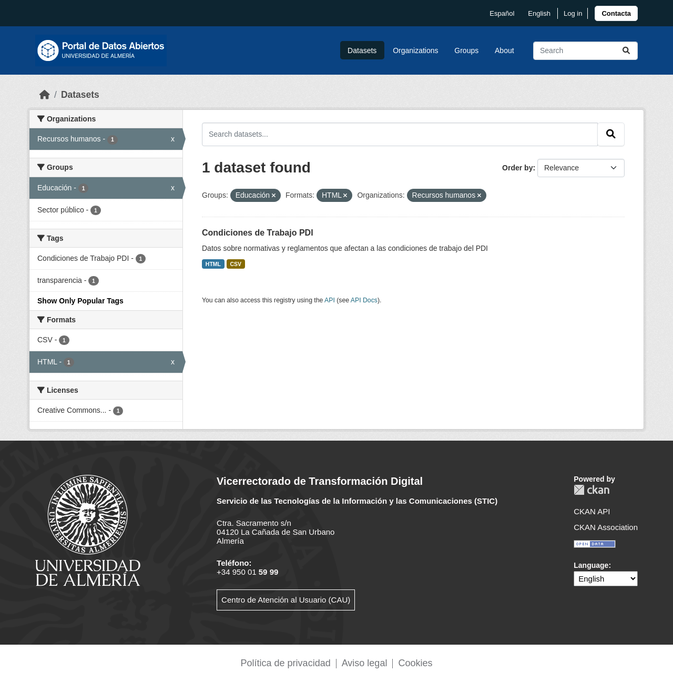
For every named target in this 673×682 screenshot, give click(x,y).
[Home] (44, 94)
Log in (573, 13)
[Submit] (626, 51)
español (502, 13)
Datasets (362, 50)
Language (591, 565)
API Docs (364, 300)
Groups (466, 50)
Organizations (415, 50)
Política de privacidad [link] (286, 663)
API (329, 300)
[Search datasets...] (585, 51)
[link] (616, 13)
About (504, 50)
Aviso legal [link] (365, 663)
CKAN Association (606, 527)
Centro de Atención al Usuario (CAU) (285, 599)
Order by (517, 168)
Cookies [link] (415, 663)
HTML (213, 264)
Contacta (616, 13)
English (539, 13)
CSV (236, 264)
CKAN (591, 489)
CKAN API (592, 511)
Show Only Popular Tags (80, 301)
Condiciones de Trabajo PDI (257, 232)
